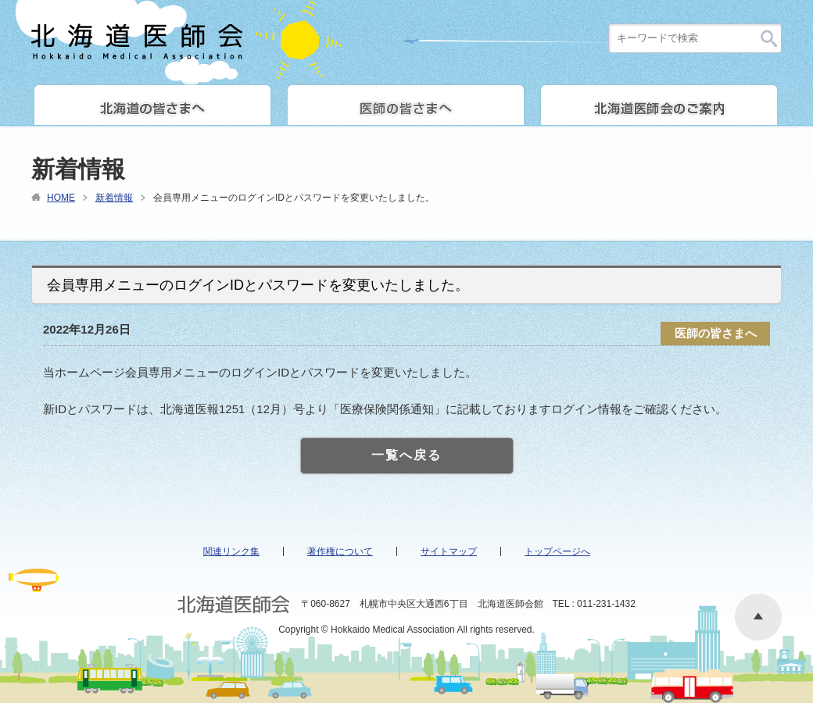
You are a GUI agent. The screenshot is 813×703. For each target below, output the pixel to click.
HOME (61, 197)
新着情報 (114, 197)
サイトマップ (449, 551)
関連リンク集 (231, 551)
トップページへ (557, 551)
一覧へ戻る (406, 455)
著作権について (340, 551)
